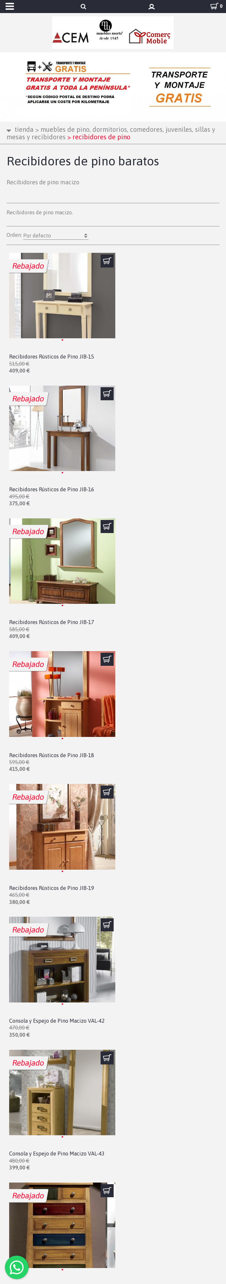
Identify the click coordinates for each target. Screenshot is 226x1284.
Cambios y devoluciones (43, 1210)
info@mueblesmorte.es (35, 1144)
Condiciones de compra (42, 1201)
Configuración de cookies (46, 1228)
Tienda (24, 129)
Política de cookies (37, 1219)
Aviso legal (26, 1183)
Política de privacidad (42, 1192)
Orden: (48, 235)
